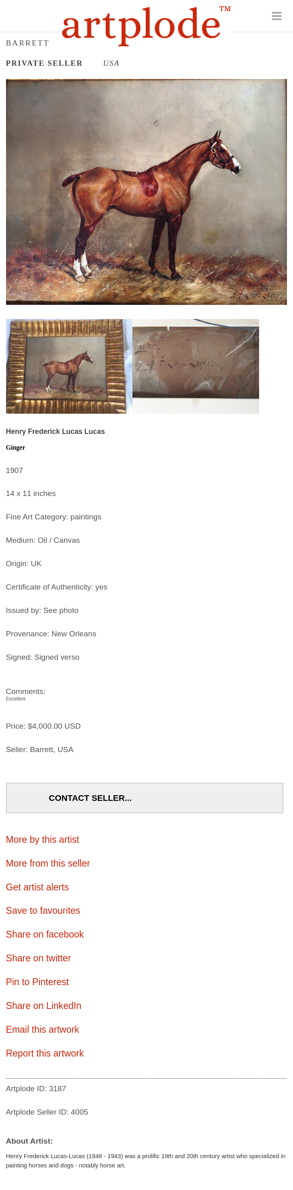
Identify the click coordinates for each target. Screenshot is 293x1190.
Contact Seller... (90, 797)
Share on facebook (45, 934)
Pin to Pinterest (37, 982)
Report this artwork (45, 1053)
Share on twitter (38, 958)
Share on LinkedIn (44, 1005)
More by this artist (43, 839)
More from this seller (48, 863)
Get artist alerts (37, 887)
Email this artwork (43, 1029)
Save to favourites (43, 910)
